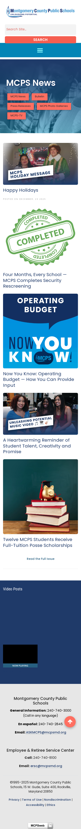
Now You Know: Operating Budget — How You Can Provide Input (38, 380)
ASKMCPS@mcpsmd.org (46, 732)
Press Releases (21, 106)
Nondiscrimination (57, 799)
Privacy (14, 799)
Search (40, 40)
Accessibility (35, 805)
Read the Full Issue (40, 559)
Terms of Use (32, 799)
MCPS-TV (17, 116)
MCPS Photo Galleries (54, 106)
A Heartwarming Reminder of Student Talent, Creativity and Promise (37, 446)
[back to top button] (70, 721)
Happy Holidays (20, 190)
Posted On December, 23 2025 (24, 199)
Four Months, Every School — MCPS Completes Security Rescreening (35, 281)
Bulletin (39, 97)
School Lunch (13, 671)
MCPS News (18, 97)
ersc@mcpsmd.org (46, 766)
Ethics (51, 805)
